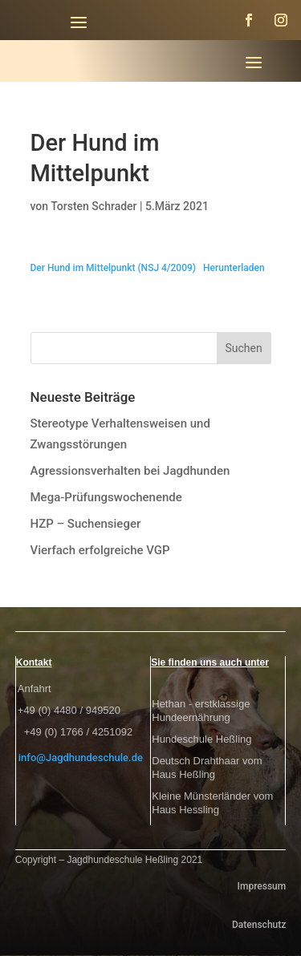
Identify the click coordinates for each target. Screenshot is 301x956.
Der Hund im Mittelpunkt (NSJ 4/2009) (114, 267)
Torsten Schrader (93, 206)
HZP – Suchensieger (86, 523)
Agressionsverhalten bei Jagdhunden (130, 471)
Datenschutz (259, 924)
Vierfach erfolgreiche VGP (100, 550)
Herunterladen (234, 267)
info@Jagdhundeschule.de (80, 757)
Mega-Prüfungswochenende (106, 497)
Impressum (262, 886)
